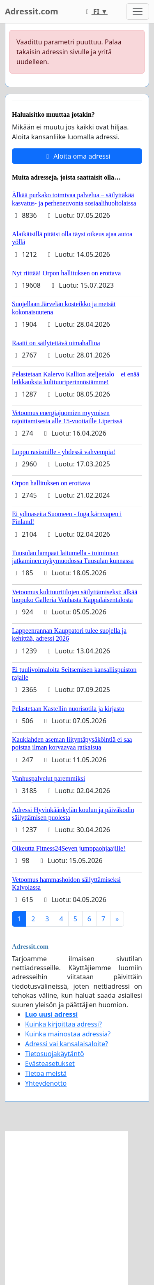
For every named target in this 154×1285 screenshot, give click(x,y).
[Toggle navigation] (137, 11)
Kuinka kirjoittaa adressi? (63, 1024)
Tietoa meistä (46, 1073)
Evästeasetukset (50, 1063)
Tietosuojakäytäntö (54, 1053)
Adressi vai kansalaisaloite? (66, 1043)
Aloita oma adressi (77, 156)
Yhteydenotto (46, 1083)
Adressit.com (31, 11)
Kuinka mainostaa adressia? (67, 1033)
